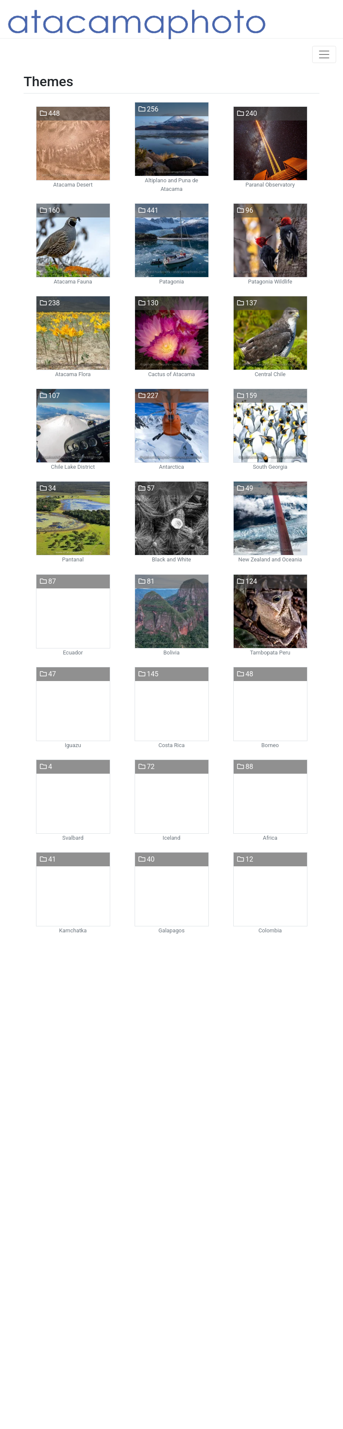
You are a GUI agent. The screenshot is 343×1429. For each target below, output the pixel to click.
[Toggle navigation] (324, 54)
